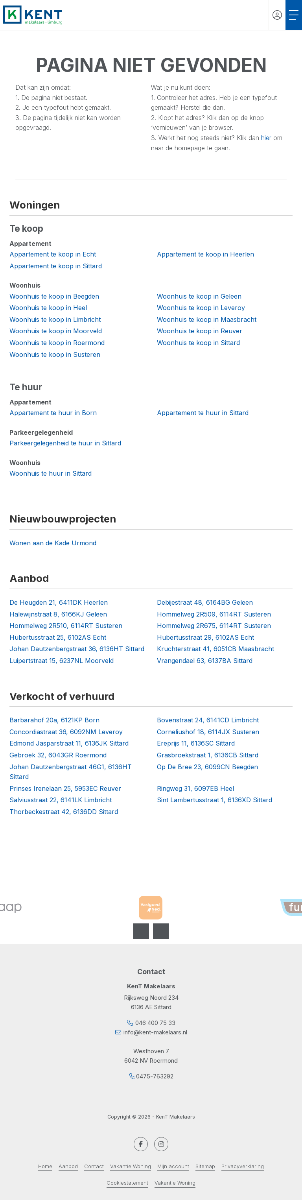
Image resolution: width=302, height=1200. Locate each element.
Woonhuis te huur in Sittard (50, 473)
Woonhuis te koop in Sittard (198, 343)
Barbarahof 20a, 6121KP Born (54, 720)
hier (266, 138)
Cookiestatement (127, 1183)
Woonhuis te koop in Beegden (54, 296)
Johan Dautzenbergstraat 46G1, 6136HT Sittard (70, 772)
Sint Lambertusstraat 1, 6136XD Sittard (214, 800)
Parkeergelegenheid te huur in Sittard (65, 443)
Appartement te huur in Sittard (203, 413)
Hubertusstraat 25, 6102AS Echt (57, 637)
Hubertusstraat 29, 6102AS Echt (205, 637)
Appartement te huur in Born (53, 413)
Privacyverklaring (242, 1166)
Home (45, 1166)
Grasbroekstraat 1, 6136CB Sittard (207, 755)
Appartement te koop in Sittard (55, 266)
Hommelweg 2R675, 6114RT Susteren (214, 626)
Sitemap (205, 1166)
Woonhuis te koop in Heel (48, 308)
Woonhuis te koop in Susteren (54, 354)
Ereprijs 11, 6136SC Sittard (196, 743)
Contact (94, 1166)
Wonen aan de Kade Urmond (52, 543)
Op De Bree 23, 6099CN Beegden (207, 767)
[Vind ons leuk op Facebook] (141, 1144)
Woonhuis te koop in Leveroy (201, 308)
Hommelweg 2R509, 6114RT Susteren (214, 614)
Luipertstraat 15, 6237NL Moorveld (61, 661)
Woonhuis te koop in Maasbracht (206, 319)
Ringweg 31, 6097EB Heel (195, 788)
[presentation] (141, 931)
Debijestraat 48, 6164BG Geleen (205, 602)
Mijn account (173, 1166)
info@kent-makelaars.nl (155, 1032)
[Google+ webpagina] (161, 1144)
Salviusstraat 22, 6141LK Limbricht (60, 800)
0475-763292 (154, 1076)
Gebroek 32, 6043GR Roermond (58, 755)
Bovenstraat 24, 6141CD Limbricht (208, 720)
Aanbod (68, 1166)
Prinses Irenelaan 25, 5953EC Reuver (65, 788)
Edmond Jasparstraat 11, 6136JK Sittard (69, 743)
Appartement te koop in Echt (52, 254)
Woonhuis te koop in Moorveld (55, 331)
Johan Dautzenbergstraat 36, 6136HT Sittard (76, 649)
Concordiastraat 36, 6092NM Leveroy (66, 732)
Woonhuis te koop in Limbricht (55, 319)
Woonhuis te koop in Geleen (199, 296)
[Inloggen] (277, 15)
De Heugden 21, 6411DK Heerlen (58, 602)
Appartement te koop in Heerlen (205, 254)
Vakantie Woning (130, 1166)
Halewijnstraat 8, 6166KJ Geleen (58, 614)
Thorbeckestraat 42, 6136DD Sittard (63, 812)
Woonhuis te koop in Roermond (57, 343)
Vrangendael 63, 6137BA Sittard (204, 661)
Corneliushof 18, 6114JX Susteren (208, 732)
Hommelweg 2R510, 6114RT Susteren (65, 626)
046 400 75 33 (155, 1022)
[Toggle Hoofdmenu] (293, 15)
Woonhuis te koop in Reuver (199, 331)
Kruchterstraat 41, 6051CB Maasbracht (215, 649)
